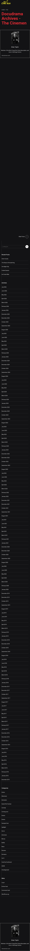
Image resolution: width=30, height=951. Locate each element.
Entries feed (5, 886)
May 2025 (4, 341)
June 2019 (4, 616)
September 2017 (6, 698)
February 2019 (5, 632)
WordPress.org (5, 894)
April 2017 (4, 717)
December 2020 (6, 547)
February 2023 (5, 446)
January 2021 (5, 543)
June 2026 (4, 291)
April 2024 (4, 391)
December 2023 (6, 407)
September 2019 (6, 605)
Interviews (4, 835)
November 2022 (6, 457)
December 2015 (6, 779)
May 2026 (4, 294)
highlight (4, 827)
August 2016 (5, 748)
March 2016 (5, 768)
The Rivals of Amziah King (8, 262)
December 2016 (6, 733)
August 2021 (5, 516)
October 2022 (5, 461)
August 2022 (5, 469)
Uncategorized (5, 869)
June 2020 (4, 570)
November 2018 (6, 643)
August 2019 (5, 609)
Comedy (4, 807)
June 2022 (4, 477)
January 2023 (5, 450)
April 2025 (4, 345)
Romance (4, 854)
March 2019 (5, 628)
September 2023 (6, 419)
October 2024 (5, 368)
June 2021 (4, 523)
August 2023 (5, 422)
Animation (4, 800)
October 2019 (5, 601)
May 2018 (4, 667)
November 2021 (6, 504)
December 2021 (6, 500)
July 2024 (4, 380)
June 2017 (4, 709)
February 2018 (5, 678)
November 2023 (6, 411)
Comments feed (6, 890)
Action (3, 792)
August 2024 (5, 376)
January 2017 (5, 729)
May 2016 (4, 760)
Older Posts (22, 236)
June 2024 (4, 384)
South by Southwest (7, 862)
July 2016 (4, 752)
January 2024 (5, 403)
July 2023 (4, 426)
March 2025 (5, 349)
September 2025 (6, 325)
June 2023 (4, 430)
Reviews (4, 850)
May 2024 (4, 387)
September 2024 (6, 372)
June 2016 (4, 756)
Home (3, 10)
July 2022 (4, 473)
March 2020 (5, 581)
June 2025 (4, 337)
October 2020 (5, 554)
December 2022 (6, 453)
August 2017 (5, 702)
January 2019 (5, 636)
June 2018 (4, 663)
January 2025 (5, 356)
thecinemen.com (6, 55)
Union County (5, 258)
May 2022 (4, 481)
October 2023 (5, 415)
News (3, 846)
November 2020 (6, 550)
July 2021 (4, 519)
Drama (3, 815)
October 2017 (5, 694)
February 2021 (5, 539)
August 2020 (5, 562)
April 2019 (4, 624)
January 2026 (5, 310)
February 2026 (5, 306)
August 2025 (5, 329)
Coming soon (5, 811)
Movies (3, 839)
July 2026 (4, 287)
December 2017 (6, 686)
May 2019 (4, 620)
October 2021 (5, 508)
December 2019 (6, 593)
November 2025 (6, 318)
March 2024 (5, 395)
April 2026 (4, 298)
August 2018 (5, 655)
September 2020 (6, 558)
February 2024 (5, 399)
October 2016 (5, 740)
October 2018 (5, 647)
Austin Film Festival (6, 804)
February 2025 (5, 353)
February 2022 (5, 492)
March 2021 (5, 535)
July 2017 (4, 706)
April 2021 (4, 531)
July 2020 (4, 566)
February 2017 (5, 725)
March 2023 (5, 442)
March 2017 (5, 721)
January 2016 (5, 775)
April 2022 (4, 484)
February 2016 (5, 771)
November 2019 (6, 597)
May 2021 (4, 527)
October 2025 (5, 322)
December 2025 (6, 314)
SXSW (3, 866)
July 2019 (4, 612)
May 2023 (4, 434)
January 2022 (5, 496)
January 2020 (5, 589)
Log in (3, 882)
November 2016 (6, 737)
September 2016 (6, 744)
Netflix (3, 842)
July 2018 (4, 659)
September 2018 (6, 651)
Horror (3, 831)
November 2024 (6, 364)
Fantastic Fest (5, 823)
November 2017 (6, 690)
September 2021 (6, 512)
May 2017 (4, 713)
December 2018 (6, 640)
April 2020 (4, 578)
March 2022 (5, 488)
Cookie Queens (5, 270)
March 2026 (5, 302)
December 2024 (6, 360)
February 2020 (5, 585)
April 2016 (4, 764)
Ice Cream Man (5, 274)
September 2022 (6, 465)
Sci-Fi (3, 858)
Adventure (4, 796)
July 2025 (4, 333)
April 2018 (4, 671)
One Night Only (5, 266)
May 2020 (4, 574)
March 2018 (5, 675)
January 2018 (5, 682)
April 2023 (4, 438)
